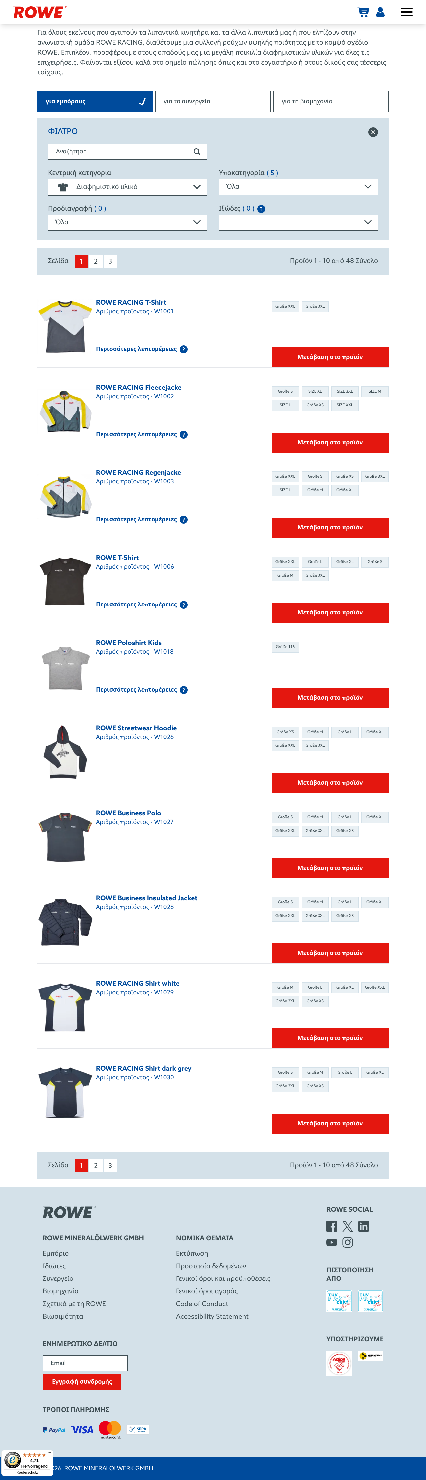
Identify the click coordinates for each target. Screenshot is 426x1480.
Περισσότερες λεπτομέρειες (142, 349)
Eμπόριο (56, 1254)
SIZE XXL (345, 405)
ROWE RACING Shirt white (138, 984)
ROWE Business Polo (128, 814)
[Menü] (49, 1454)
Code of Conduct (202, 1304)
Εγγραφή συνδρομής (82, 1382)
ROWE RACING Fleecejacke (139, 388)
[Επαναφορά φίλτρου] (373, 132)
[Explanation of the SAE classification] (261, 209)
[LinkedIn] (363, 1226)
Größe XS (315, 405)
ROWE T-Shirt (117, 558)
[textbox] (127, 187)
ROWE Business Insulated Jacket (146, 899)
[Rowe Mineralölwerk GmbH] (40, 12)
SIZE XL (315, 391)
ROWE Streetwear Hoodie (136, 729)
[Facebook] (331, 1226)
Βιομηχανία (61, 1292)
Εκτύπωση (192, 1254)
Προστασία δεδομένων (211, 1267)
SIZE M (375, 391)
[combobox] (127, 187)
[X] (347, 1226)
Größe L (315, 562)
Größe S (285, 391)
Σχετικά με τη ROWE (74, 1304)
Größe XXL (285, 306)
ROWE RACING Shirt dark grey (143, 1069)
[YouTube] (331, 1242)
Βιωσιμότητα (63, 1317)
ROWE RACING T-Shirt (131, 303)
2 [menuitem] (96, 262)
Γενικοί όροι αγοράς (207, 1292)
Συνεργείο (58, 1279)
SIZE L (285, 405)
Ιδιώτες (54, 1267)
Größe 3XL (315, 306)
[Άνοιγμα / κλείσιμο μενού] (407, 12)
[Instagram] (347, 1242)
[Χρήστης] (380, 12)
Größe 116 (285, 647)
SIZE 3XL (345, 391)
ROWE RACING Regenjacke (138, 473)
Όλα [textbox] (233, 187)
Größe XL (345, 490)
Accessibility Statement (212, 1317)
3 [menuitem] (110, 262)
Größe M (315, 490)
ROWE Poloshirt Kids (129, 643)
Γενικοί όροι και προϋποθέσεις (223, 1279)
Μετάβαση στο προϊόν (330, 357)
